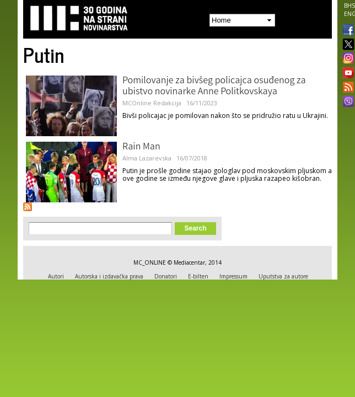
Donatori (165, 276)
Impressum (233, 276)
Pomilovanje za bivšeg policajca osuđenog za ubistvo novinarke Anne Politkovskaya (214, 86)
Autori (56, 276)
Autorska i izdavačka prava (109, 276)
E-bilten (198, 276)
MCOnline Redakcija (151, 103)
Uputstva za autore (283, 276)
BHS (349, 5)
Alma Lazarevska (146, 158)
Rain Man (141, 147)
